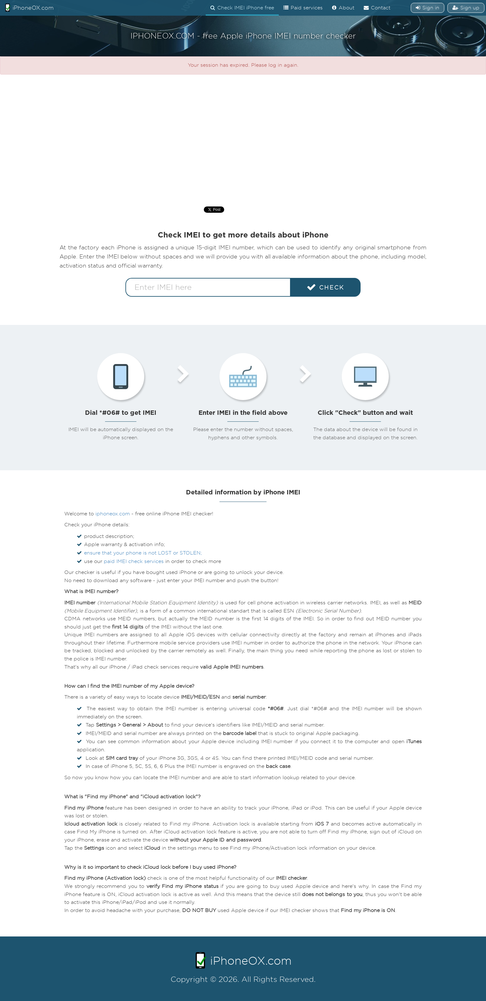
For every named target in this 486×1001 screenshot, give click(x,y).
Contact (377, 8)
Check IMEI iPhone (242, 8)
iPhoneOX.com (29, 7)
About (343, 8)
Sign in (427, 8)
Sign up (465, 8)
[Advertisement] (243, 137)
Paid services (303, 8)
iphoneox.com (112, 514)
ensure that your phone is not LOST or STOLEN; (143, 553)
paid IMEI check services (134, 561)
